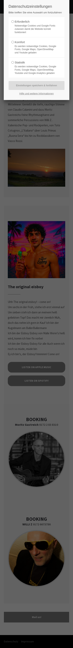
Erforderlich (22, 21)
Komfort (20, 42)
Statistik (20, 62)
